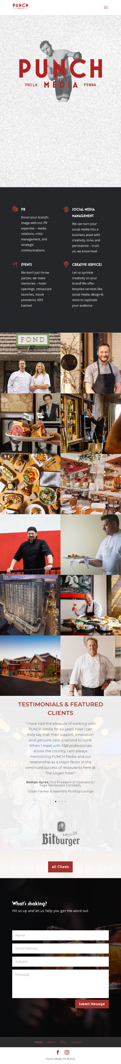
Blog (63, 1042)
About (51, 1042)
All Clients (60, 867)
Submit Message (92, 1004)
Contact (76, 1042)
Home (38, 1042)
